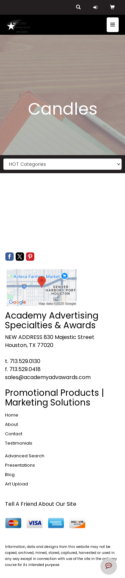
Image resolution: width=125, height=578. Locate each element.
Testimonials (18, 443)
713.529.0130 (25, 361)
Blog (10, 474)
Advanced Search (24, 456)
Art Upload (16, 484)
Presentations (20, 465)
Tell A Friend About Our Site (40, 504)
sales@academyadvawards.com (48, 377)
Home (11, 415)
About (11, 424)
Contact (13, 434)
